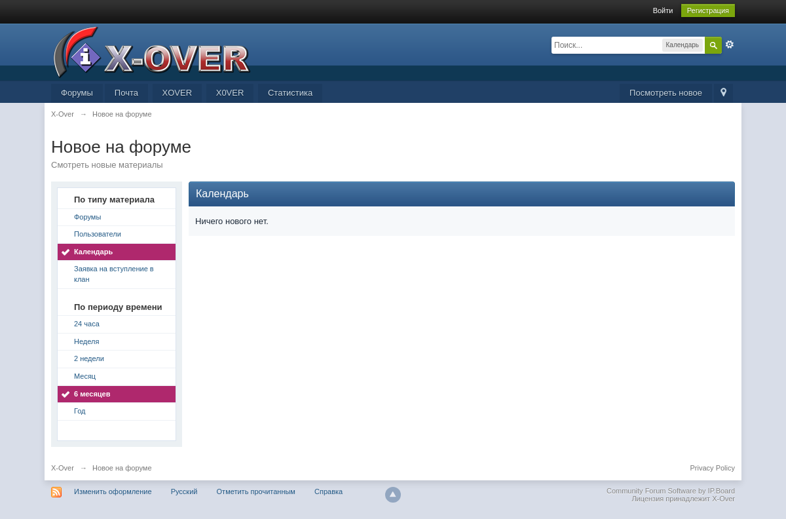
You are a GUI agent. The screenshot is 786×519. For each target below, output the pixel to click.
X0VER (230, 93)
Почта (126, 93)
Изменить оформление (113, 491)
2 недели (89, 358)
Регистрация (708, 10)
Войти (663, 10)
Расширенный (729, 44)
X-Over (62, 468)
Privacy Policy (712, 468)
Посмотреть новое (665, 93)
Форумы (77, 93)
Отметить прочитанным (256, 491)
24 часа (87, 324)
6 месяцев (92, 394)
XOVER (177, 93)
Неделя (86, 341)
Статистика (290, 93)
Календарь (93, 252)
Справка (328, 491)
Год (80, 411)
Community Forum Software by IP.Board (671, 491)
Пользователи (97, 234)
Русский (184, 491)
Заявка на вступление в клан (114, 274)
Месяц (85, 376)
